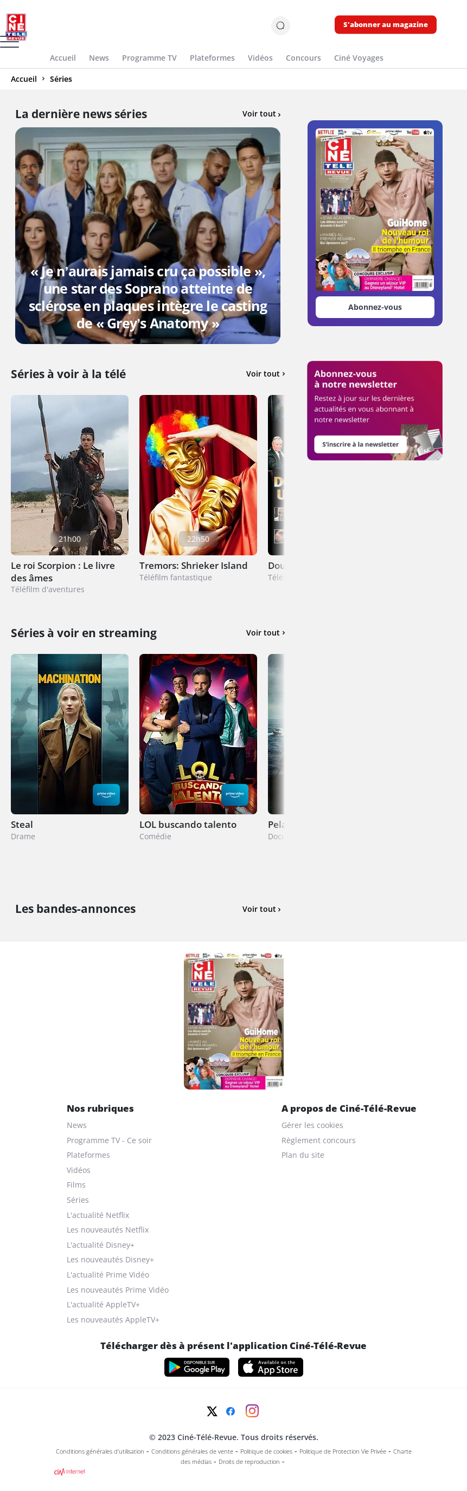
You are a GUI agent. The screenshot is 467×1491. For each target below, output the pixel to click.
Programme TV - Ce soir (109, 1140)
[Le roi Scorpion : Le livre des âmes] (70, 495)
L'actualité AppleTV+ (103, 1304)
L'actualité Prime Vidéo (108, 1274)
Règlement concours (319, 1140)
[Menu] (3, 45)
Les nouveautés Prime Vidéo (118, 1290)
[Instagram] (252, 1410)
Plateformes (88, 1155)
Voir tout (261, 113)
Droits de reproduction (249, 1462)
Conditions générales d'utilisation (100, 1451)
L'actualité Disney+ (101, 1245)
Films (76, 1184)
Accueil (24, 79)
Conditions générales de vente (192, 1451)
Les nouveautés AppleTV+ (113, 1319)
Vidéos (79, 1170)
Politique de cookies (266, 1451)
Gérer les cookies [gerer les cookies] (312, 1125)
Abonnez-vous (375, 307)
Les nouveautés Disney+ (110, 1259)
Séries (78, 1200)
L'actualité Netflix (98, 1215)
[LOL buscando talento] (198, 754)
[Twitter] (212, 1411)
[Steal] (70, 754)
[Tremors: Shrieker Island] (198, 495)
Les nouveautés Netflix (108, 1229)
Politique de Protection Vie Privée (342, 1451)
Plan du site (303, 1155)
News (77, 1125)
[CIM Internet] (233, 1472)
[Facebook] (230, 1411)
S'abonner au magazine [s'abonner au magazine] (385, 24)
